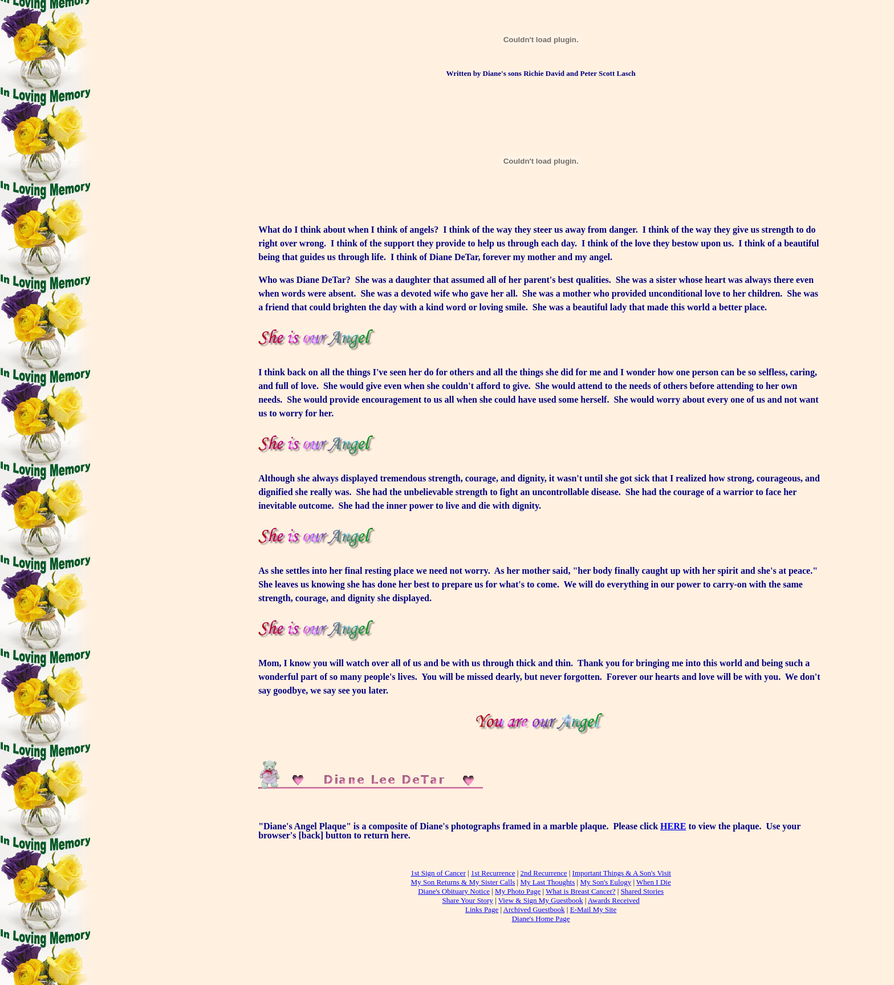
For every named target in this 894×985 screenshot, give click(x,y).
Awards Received (614, 900)
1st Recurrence (493, 873)
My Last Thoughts (547, 882)
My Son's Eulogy (605, 882)
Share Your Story (467, 900)
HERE (673, 826)
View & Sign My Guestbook (540, 900)
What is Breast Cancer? (580, 891)
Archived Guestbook (534, 909)
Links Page (481, 909)
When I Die (653, 882)
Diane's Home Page (541, 918)
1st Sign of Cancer (438, 873)
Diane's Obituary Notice (454, 891)
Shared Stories (642, 891)
